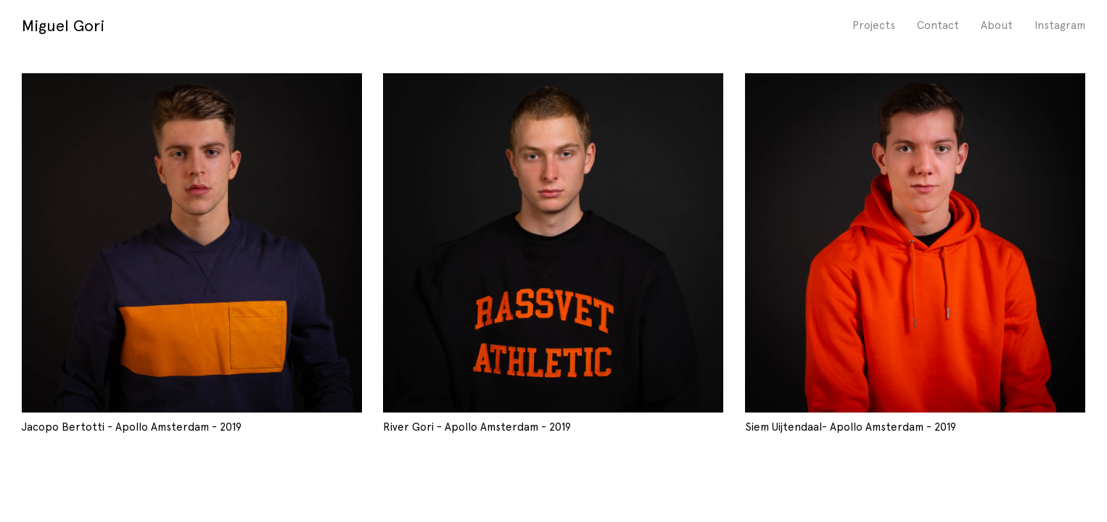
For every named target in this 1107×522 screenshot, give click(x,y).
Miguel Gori (63, 25)
